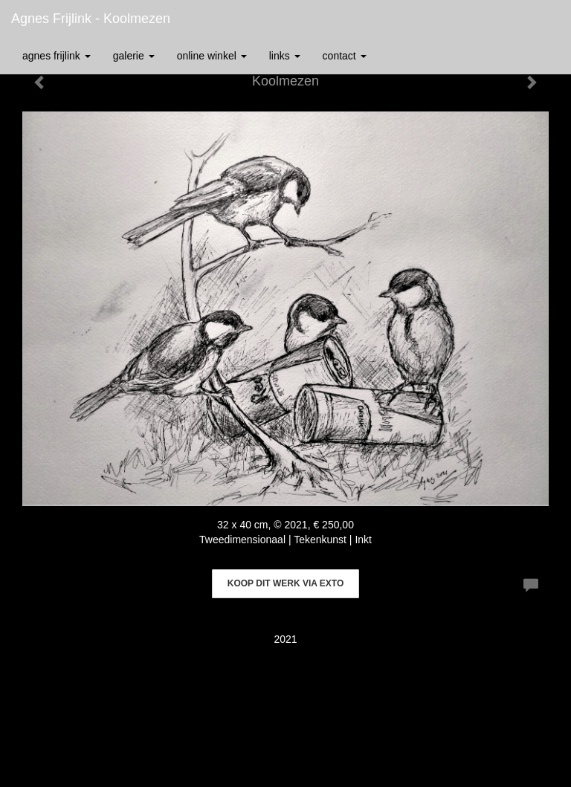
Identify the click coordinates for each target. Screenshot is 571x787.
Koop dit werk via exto (285, 583)
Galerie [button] (134, 56)
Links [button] (284, 56)
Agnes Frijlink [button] (56, 56)
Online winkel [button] (212, 56)
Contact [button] (345, 56)
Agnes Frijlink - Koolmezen (90, 18)
